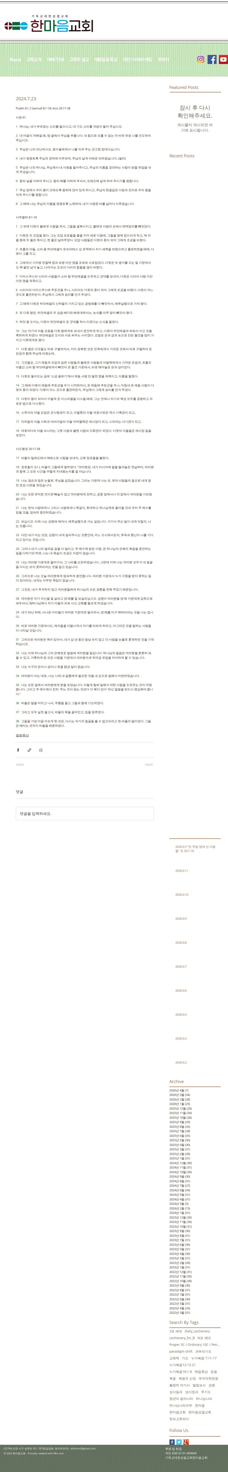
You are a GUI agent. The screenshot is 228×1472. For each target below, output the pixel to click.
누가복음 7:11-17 (204, 1358)
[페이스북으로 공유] (18, 750)
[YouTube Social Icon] (223, 59)
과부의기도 (203, 1351)
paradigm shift (180, 1351)
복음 (172, 1378)
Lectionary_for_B (182, 1338)
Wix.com (59, 1453)
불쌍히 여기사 (179, 1385)
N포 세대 (204, 1338)
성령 (211, 1385)
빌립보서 (199, 1385)
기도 (185, 1358)
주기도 (206, 1392)
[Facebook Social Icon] (212, 59)
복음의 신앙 (187, 1378)
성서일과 (175, 1392)
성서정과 (191, 1392)
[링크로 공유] (29, 750)
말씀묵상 (22, 735)
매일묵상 (201, 1372)
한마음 (200, 1405)
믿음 (214, 1372)
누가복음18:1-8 (180, 1372)
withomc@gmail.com (83, 1448)
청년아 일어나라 (181, 1399)
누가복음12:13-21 (182, 1365)
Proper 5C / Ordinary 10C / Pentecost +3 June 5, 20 (195, 1345)
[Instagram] (200, 59)
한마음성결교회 (199, 1412)
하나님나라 (204, 1399)
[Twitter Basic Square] (179, 1442)
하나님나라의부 (180, 1405)
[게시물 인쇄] (41, 750)
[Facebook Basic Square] (172, 1442)
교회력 (174, 1358)
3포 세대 (175, 1331)
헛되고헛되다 (179, 1419)
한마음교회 (177, 1412)
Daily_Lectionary (197, 1331)
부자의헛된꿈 (208, 1378)
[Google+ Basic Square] (186, 1442)
